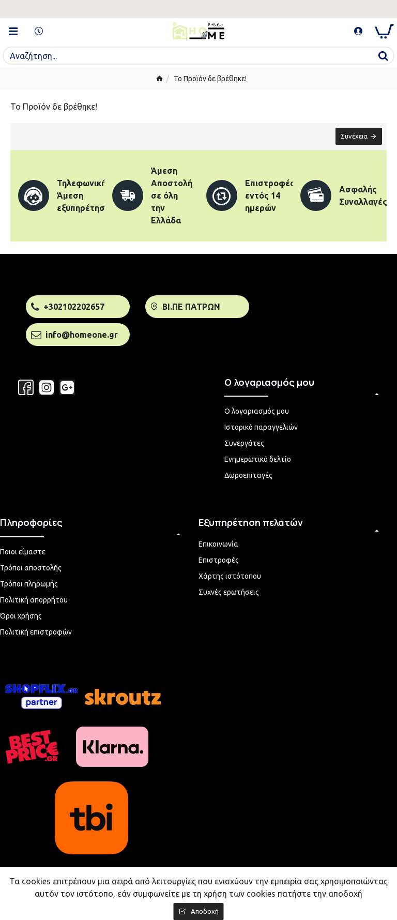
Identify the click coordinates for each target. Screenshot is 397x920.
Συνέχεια (353, 136)
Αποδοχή (205, 911)
